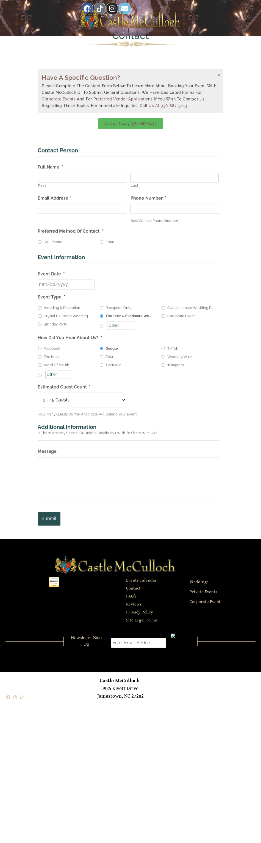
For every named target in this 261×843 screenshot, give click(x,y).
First (42, 287)
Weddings (199, 580)
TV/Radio (113, 466)
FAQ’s (131, 594)
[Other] (121, 426)
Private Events (203, 590)
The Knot (51, 458)
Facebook (52, 450)
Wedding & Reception (62, 409)
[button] (130, 31)
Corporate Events (59, 60)
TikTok (172, 450)
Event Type (51, 398)
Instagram (175, 466)
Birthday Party (55, 425)
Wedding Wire (179, 458)
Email (110, 343)
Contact (133, 586)
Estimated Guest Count (64, 488)
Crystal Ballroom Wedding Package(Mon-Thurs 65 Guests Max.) (67, 417)
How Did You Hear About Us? (70, 439)
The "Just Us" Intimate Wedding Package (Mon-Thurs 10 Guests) (128, 417)
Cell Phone (53, 343)
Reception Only (118, 409)
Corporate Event (181, 417)
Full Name (50, 268)
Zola (109, 458)
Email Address (55, 299)
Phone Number (148, 299)
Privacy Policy (139, 610)
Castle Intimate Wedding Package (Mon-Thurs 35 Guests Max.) (190, 409)
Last (134, 287)
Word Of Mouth (56, 466)
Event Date (51, 375)
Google (111, 450)
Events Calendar (141, 578)
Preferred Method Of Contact (70, 332)
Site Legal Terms (142, 618)
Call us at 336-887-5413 (163, 67)
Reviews (133, 602)
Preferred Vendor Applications (122, 60)
